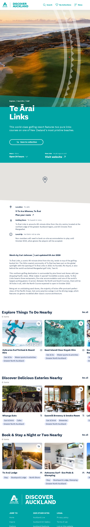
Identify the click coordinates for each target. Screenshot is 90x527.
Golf (27, 101)
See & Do (20, 101)
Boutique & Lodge (18, 477)
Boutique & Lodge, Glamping (65, 480)
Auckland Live (39, 517)
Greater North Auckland (14, 361)
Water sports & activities (25, 357)
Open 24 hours (18, 156)
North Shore (34, 477)
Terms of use (62, 522)
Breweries (63, 420)
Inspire (12, 522)
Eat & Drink (9, 420)
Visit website (55, 156)
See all (85, 312)
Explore (12, 101)
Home (11, 517)
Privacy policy (62, 517)
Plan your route (24, 215)
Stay (6, 477)
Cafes (19, 420)
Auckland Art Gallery (41, 522)
